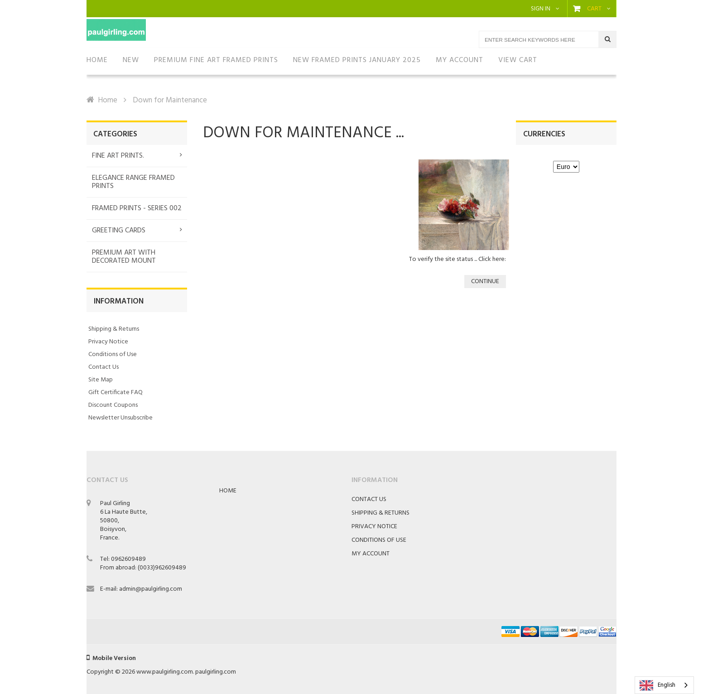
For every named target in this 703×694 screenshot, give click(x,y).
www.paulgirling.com (164, 672)
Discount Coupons (113, 405)
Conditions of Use (112, 354)
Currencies (544, 134)
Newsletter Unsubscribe (120, 418)
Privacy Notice (108, 342)
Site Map (100, 380)
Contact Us (103, 367)
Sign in (540, 9)
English (657, 685)
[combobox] (664, 685)
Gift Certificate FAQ (115, 392)
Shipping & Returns (113, 329)
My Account (371, 554)
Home (107, 100)
